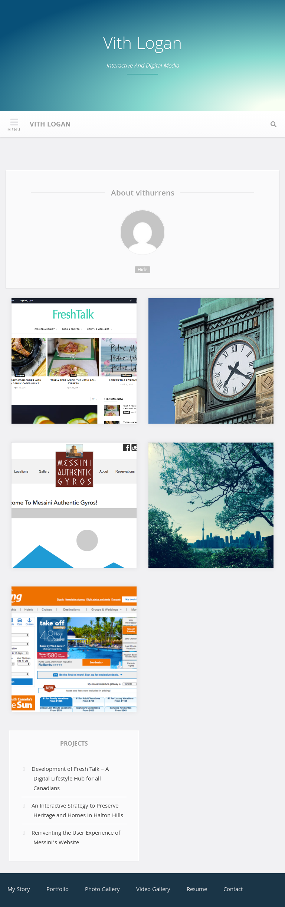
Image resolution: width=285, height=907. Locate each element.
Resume (197, 890)
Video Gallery (153, 890)
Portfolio (57, 890)
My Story (18, 890)
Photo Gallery (102, 890)
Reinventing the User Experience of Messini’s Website (76, 838)
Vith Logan (142, 45)
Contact (233, 890)
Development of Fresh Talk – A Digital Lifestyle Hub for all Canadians (70, 779)
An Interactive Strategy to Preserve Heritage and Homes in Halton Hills (77, 811)
